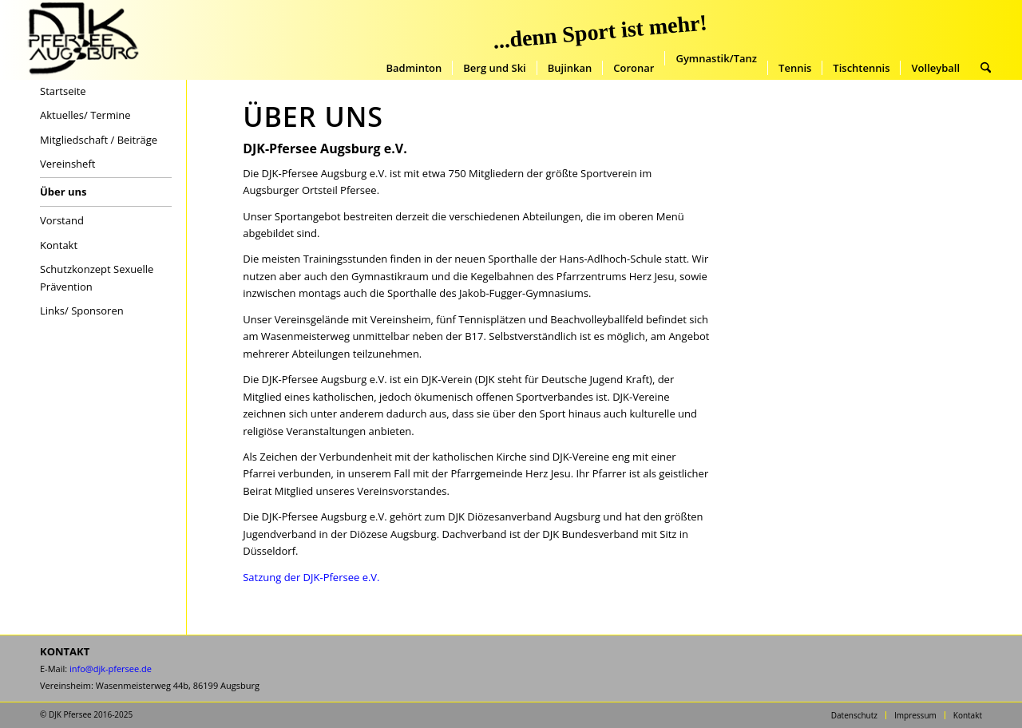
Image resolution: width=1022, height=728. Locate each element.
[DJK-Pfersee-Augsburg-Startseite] (82, 40)
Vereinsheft (67, 163)
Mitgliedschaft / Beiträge (98, 140)
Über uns (63, 191)
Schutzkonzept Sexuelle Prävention (96, 277)
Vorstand (62, 220)
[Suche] (985, 68)
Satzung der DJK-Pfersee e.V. (311, 577)
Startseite (63, 91)
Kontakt (58, 245)
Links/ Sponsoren (82, 310)
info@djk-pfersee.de (110, 669)
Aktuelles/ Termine (85, 115)
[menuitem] (413, 68)
